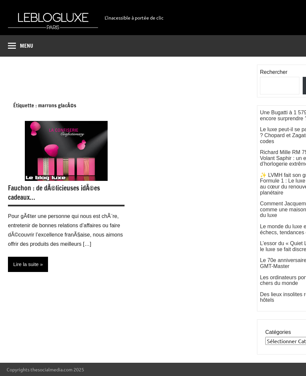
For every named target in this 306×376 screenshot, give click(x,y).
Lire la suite (26, 264)
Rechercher (273, 72)
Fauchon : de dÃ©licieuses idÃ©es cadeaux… (54, 192)
